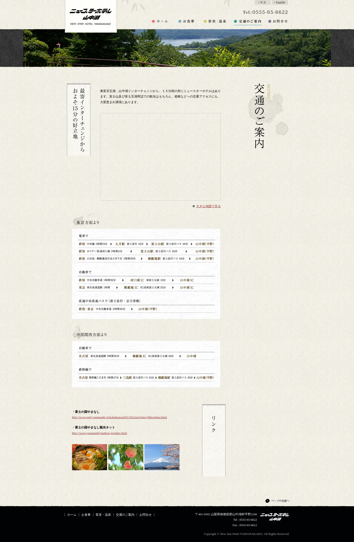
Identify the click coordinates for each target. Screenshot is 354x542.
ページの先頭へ (276, 500)
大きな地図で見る (208, 206)
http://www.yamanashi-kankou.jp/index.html (99, 433)
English (280, 2)
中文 (263, 2)
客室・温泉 (215, 22)
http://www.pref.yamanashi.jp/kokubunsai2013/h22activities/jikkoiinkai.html (119, 417)
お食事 (186, 22)
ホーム (160, 22)
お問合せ (278, 22)
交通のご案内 (247, 22)
